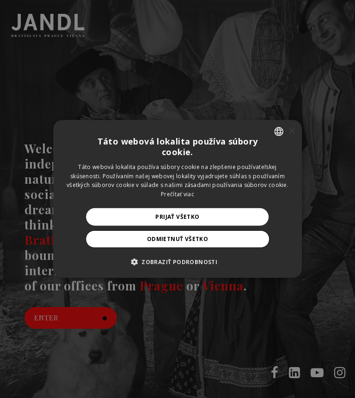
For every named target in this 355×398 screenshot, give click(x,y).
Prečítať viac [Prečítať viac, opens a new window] (177, 194)
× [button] (291, 130)
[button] (177, 261)
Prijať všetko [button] (177, 217)
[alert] (177, 199)
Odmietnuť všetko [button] (177, 239)
